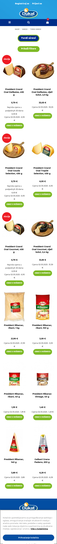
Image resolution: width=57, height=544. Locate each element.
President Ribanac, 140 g (14, 460)
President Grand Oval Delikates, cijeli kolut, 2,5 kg (42, 92)
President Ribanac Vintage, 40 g (42, 395)
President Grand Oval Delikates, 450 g (14, 92)
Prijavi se (37, 4)
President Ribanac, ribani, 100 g (42, 326)
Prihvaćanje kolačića (28, 537)
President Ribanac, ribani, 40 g (14, 395)
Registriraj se (22, 4)
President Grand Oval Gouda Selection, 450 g (13, 171)
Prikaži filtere (28, 49)
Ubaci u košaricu (14, 125)
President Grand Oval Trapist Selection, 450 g (42, 171)
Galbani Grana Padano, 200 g (42, 460)
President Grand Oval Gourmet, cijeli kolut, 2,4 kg (42, 249)
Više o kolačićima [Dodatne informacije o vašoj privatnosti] (39, 529)
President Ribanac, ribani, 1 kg (14, 326)
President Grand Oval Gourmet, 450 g (14, 249)
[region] (28, 527)
